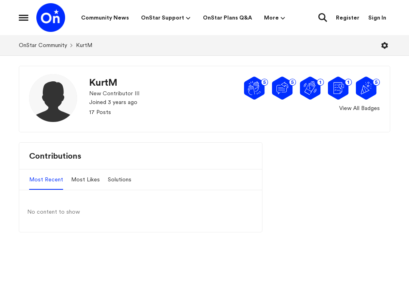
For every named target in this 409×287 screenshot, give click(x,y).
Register (347, 17)
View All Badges (359, 108)
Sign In (377, 17)
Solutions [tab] (119, 179)
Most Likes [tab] (85, 179)
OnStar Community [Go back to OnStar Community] (43, 45)
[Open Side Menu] (23, 18)
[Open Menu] (384, 45)
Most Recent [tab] (46, 179)
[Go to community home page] (50, 17)
